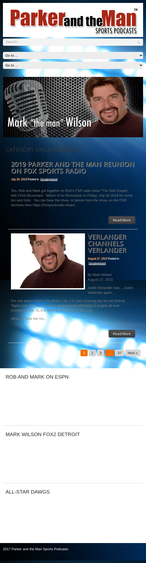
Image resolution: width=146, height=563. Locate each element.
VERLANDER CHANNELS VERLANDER (107, 243)
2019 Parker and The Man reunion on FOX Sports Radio (73, 167)
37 (119, 353)
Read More (122, 220)
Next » (133, 353)
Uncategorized (48, 179)
